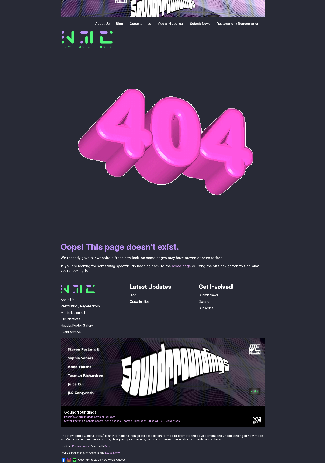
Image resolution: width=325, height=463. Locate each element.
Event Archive (71, 332)
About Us (102, 23)
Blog (119, 23)
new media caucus (87, 46)
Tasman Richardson (134, 420)
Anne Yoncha (113, 420)
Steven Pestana (73, 420)
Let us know (112, 452)
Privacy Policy (80, 446)
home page (181, 266)
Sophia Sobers (94, 420)
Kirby (107, 446)
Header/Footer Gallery (77, 325)
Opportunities (140, 23)
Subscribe (206, 308)
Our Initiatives (70, 319)
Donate (204, 301)
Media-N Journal (170, 23)
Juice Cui (153, 420)
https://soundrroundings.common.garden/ (89, 416)
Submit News (200, 23)
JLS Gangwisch (170, 420)
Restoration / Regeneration (238, 23)
